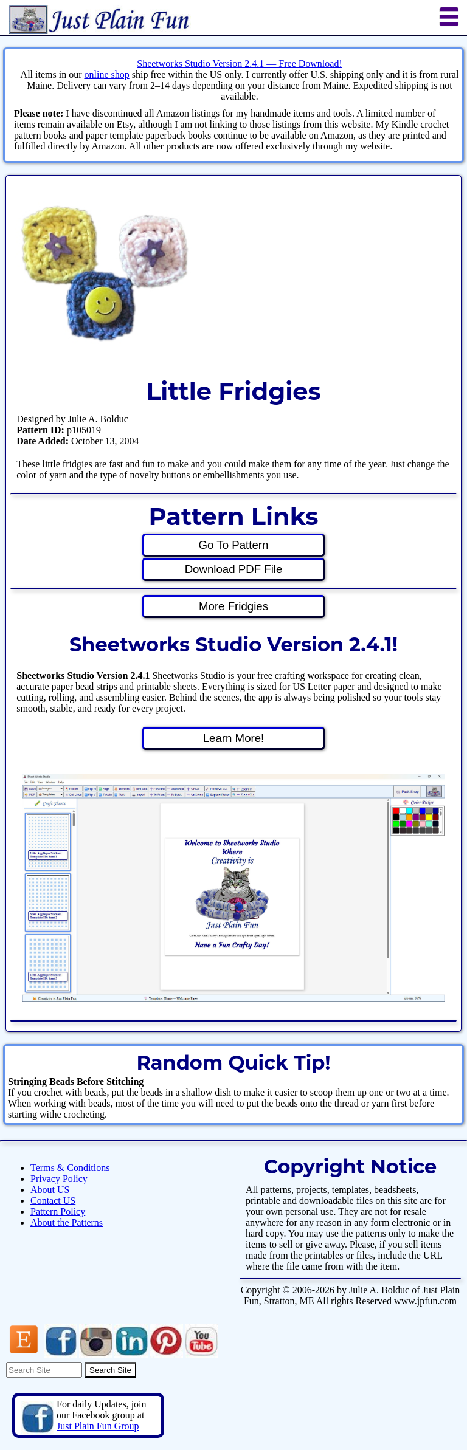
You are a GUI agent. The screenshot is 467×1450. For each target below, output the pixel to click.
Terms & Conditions (69, 1168)
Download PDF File (234, 569)
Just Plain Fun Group (98, 1426)
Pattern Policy (57, 1211)
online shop (106, 74)
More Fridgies (233, 606)
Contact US (52, 1200)
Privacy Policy (59, 1178)
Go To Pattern (234, 544)
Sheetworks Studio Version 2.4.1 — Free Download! (239, 63)
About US (49, 1189)
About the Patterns (66, 1222)
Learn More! (234, 738)
